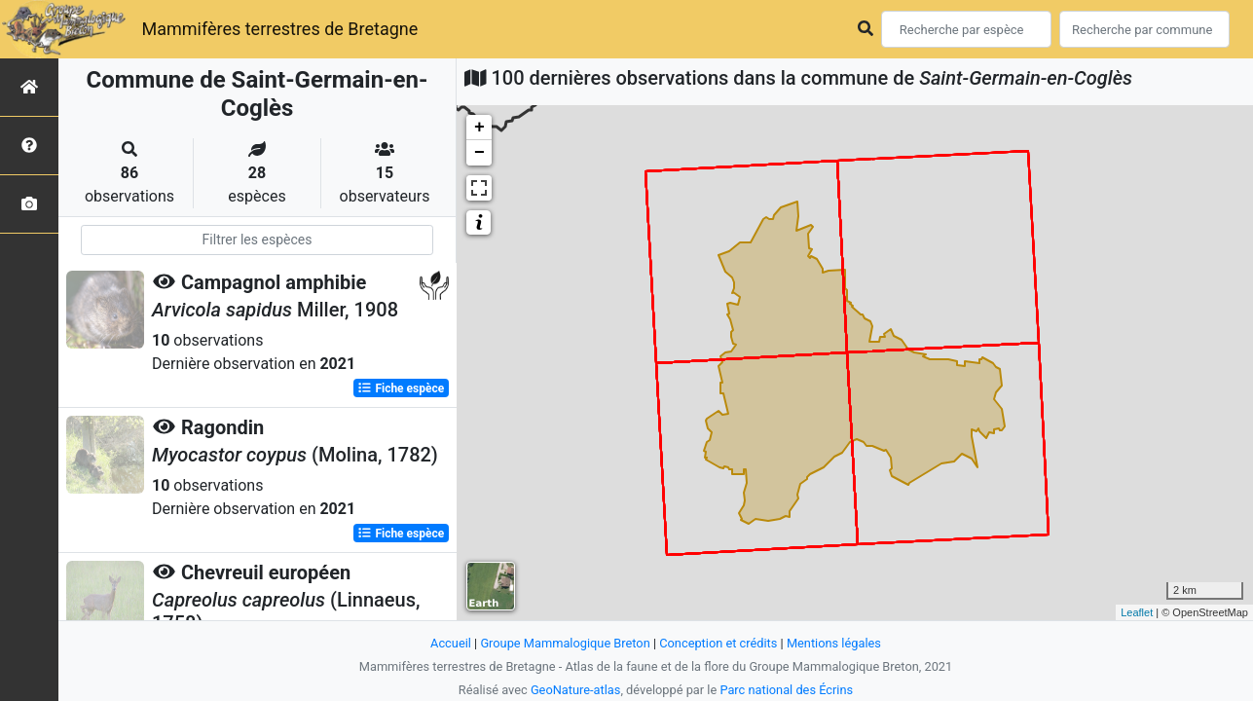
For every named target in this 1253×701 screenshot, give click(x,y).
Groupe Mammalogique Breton (564, 643)
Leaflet (1137, 612)
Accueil (450, 643)
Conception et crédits (718, 643)
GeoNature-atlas (576, 690)
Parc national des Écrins (786, 690)
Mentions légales (834, 643)
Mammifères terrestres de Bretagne (279, 28)
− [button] (479, 153)
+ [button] (479, 127)
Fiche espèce (400, 388)
